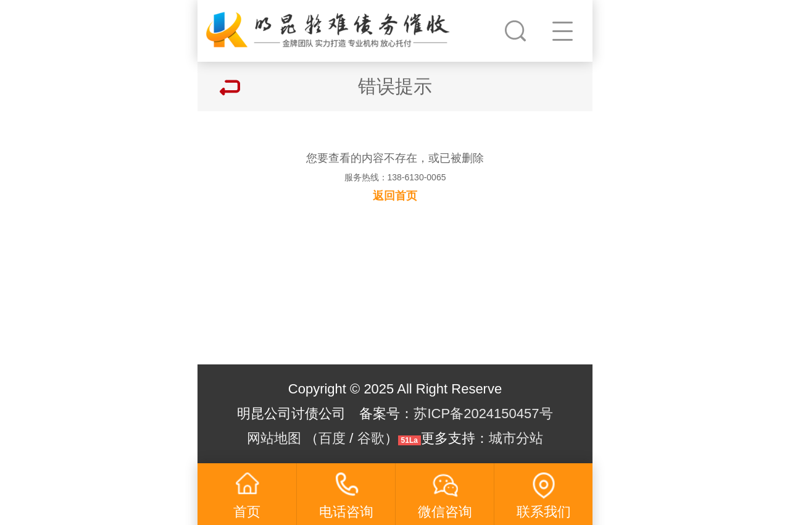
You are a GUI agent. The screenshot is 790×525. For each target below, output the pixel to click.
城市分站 (516, 438)
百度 (332, 438)
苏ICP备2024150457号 (483, 413)
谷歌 (371, 438)
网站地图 (274, 438)
